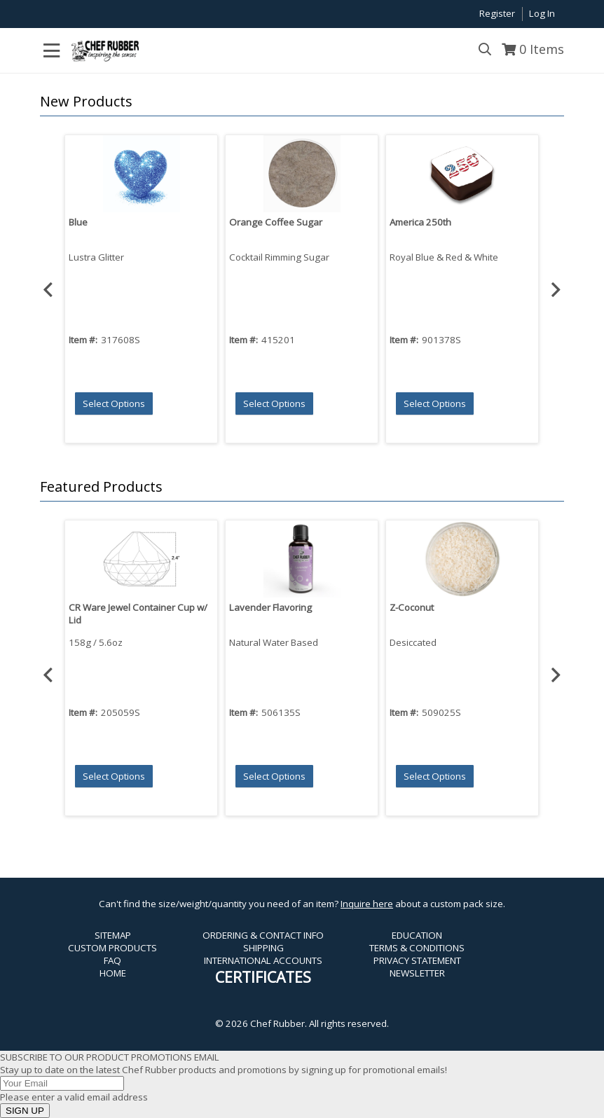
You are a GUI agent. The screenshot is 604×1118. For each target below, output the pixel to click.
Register (497, 13)
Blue (78, 222)
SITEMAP (113, 935)
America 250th (420, 222)
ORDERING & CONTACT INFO (263, 935)
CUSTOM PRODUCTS (112, 947)
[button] (298, 102)
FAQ (112, 960)
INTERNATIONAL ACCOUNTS (263, 960)
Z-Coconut (412, 607)
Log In (542, 13)
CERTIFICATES (263, 977)
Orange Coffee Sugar (275, 222)
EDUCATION (417, 935)
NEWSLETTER (417, 973)
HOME (112, 973)
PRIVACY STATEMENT (417, 960)
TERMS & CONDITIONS (417, 947)
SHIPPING (263, 947)
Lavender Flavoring (270, 607)
